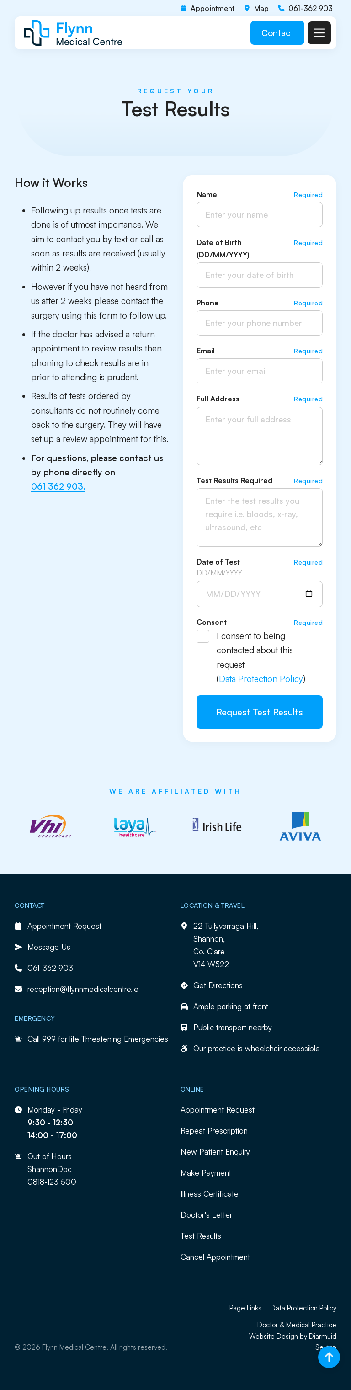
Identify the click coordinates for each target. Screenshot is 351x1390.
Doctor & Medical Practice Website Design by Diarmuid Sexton (292, 1336)
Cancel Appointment (215, 1257)
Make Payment (206, 1172)
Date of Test (218, 561)
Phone (208, 302)
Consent (212, 622)
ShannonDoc (49, 1169)
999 (49, 1039)
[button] (319, 32)
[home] (73, 33)
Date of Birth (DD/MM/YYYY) (223, 248)
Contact (277, 32)
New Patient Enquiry (215, 1151)
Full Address (218, 398)
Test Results (201, 1236)
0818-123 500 (51, 1182)
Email (206, 350)
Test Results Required (234, 480)
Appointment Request (218, 1109)
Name (207, 194)
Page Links (245, 1308)
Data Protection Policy (261, 678)
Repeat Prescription (214, 1130)
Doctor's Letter (206, 1215)
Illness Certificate (210, 1193)
